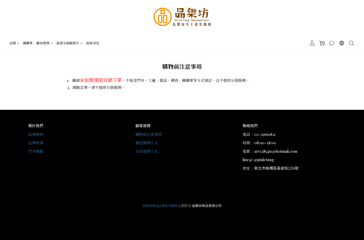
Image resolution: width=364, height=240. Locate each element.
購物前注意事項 (148, 134)
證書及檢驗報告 (69, 43)
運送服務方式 (146, 142)
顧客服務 (44, 43)
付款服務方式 (146, 151)
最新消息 (92, 43)
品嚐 (14, 43)
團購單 (28, 43)
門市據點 (35, 151)
